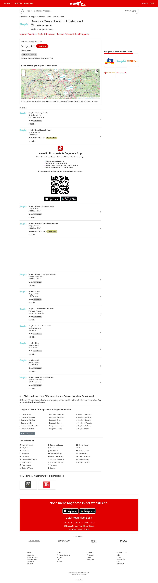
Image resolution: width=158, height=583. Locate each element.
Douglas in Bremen (55, 423)
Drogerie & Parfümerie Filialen (41, 17)
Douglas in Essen (54, 420)
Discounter (24, 456)
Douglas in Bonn (82, 429)
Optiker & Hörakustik (56, 459)
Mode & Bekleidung (55, 456)
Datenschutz (121, 559)
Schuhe (51, 468)
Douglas (33, 29)
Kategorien (28, 3)
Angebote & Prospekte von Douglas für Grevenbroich (37, 34)
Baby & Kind (24, 448)
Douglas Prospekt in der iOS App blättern (79, 526)
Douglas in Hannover (55, 426)
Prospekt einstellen (63, 555)
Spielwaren (81, 448)
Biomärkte (24, 454)
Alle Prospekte (32, 559)
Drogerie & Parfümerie (28, 459)
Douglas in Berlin (26, 414)
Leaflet (80, 98)
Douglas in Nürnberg (83, 414)
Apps (152, 3)
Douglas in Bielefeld (83, 426)
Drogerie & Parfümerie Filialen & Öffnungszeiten (73, 34)
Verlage (59, 557)
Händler (18, 3)
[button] (96, 71)
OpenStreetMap (89, 98)
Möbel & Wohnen (55, 454)
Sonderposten (82, 445)
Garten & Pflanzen (27, 468)
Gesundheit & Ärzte (55, 445)
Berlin (84, 5)
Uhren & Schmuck (83, 456)
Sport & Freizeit (82, 451)
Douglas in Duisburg (83, 417)
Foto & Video (25, 465)
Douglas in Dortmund (56, 414)
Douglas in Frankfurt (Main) (29, 426)
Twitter (89, 557)
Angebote (30, 561)
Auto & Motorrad (26, 445)
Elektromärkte (26, 462)
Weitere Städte (27, 433)
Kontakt (59, 561)
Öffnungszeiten (32, 557)
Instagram (90, 559)
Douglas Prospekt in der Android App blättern (79, 523)
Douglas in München (27, 420)
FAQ (58, 559)
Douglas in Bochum (83, 420)
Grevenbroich (24, 17)
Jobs (118, 555)
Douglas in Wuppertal (84, 423)
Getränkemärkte (54, 448)
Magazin (144, 3)
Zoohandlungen (82, 459)
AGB (118, 561)
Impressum (120, 564)
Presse (119, 557)
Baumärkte (24, 451)
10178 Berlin (130, 11)
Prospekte (8, 3)
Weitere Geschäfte (83, 462)
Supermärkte (81, 454)
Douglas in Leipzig (55, 429)
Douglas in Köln (26, 423)
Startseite (30, 555)
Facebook (90, 555)
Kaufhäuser (53, 451)
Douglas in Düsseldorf (56, 417)
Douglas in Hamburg (27, 417)
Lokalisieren (42, 46)
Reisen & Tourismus (55, 462)
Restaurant (52, 465)
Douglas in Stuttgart (27, 429)
